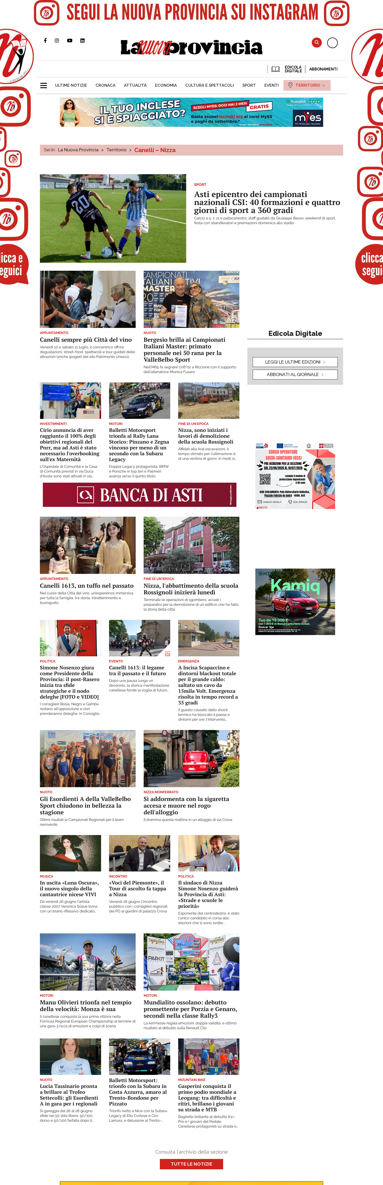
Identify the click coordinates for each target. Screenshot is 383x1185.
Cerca (317, 42)
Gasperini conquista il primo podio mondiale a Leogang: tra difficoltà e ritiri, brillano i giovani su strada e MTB (207, 1098)
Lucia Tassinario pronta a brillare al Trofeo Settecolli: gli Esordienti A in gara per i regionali (69, 1095)
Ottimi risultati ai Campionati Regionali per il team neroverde (82, 822)
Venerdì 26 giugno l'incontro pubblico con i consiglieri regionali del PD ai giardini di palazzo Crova (138, 906)
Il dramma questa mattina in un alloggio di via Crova (188, 820)
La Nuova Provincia (78, 149)
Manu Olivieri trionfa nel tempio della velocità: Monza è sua (85, 1006)
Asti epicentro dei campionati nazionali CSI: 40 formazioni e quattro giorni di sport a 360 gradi (267, 202)
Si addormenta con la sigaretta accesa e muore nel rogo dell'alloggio (186, 805)
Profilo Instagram (61, 40)
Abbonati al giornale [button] (293, 374)
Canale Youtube (73, 40)
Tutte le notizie (191, 1164)
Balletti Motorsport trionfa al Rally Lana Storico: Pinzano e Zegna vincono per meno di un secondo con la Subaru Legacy (139, 445)
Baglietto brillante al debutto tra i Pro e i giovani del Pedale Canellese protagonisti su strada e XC (207, 1122)
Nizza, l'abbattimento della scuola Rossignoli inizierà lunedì (191, 589)
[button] (45, 83)
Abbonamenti (323, 69)
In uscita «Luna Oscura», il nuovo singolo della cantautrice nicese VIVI (69, 888)
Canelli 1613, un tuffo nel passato (87, 586)
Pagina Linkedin (86, 40)
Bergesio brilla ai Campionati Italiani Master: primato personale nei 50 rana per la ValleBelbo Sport (184, 350)
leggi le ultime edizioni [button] (292, 362)
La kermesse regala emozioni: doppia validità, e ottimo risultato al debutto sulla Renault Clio (190, 1025)
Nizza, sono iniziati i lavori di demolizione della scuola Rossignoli (205, 436)
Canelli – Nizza (155, 150)
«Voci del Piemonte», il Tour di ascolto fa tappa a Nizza (137, 888)
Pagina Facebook (49, 40)
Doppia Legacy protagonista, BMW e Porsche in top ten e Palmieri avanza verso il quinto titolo (139, 471)
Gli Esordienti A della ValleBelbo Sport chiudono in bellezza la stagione (85, 805)
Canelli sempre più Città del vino (86, 340)
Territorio (116, 149)
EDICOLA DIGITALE (286, 69)
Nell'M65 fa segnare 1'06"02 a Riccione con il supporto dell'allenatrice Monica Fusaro (190, 369)
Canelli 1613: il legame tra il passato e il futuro (137, 670)
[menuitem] (71, 85)
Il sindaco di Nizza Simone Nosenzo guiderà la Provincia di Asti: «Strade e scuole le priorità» (208, 894)
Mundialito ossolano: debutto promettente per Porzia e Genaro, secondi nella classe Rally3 (190, 1009)
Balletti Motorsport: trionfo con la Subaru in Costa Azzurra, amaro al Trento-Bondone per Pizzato (138, 1092)
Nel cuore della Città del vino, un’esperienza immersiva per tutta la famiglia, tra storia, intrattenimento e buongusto (86, 598)
